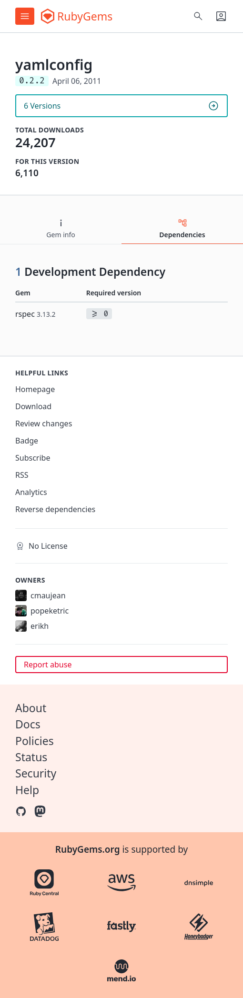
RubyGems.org (87, 849)
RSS (22, 475)
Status (31, 757)
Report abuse (47, 664)
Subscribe (32, 458)
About (30, 708)
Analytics (31, 492)
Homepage (35, 389)
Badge (26, 440)
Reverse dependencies (55, 509)
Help (27, 789)
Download (33, 406)
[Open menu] (24, 16)
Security (35, 773)
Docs (27, 724)
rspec (35, 314)
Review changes (43, 423)
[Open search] (198, 16)
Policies (34, 740)
